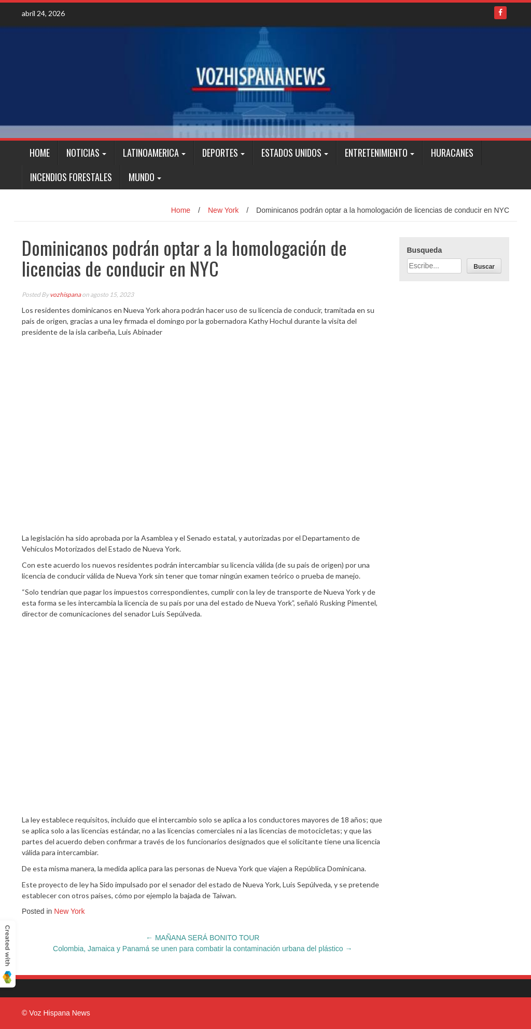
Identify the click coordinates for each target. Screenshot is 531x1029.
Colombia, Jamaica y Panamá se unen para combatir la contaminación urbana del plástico (202, 948)
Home (40, 152)
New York (223, 210)
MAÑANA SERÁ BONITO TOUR (202, 938)
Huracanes (452, 152)
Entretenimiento (376, 152)
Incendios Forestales (71, 177)
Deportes (220, 152)
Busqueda (424, 250)
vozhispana (65, 294)
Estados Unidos (291, 152)
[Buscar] (484, 265)
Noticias (83, 152)
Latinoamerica (151, 152)
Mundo (142, 177)
